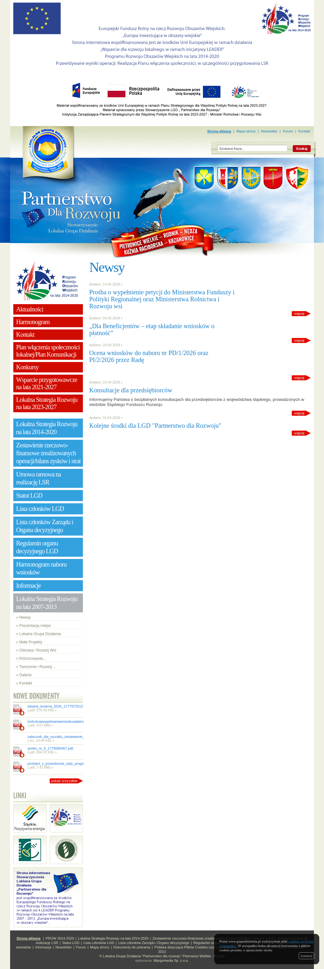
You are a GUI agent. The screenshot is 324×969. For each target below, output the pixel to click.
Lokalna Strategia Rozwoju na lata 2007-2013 (47, 602)
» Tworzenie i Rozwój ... (36, 667)
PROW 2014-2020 (60, 938)
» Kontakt (24, 683)
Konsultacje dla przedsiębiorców (130, 390)
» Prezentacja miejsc (33, 625)
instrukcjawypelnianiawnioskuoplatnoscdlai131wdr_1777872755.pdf (80, 721)
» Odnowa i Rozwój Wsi (36, 650)
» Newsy (23, 617)
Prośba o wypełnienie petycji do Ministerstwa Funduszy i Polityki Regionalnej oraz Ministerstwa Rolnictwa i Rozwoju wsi (161, 299)
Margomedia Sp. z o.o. (171, 960)
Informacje (43, 947)
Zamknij (306, 956)
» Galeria (24, 675)
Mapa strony (246, 131)
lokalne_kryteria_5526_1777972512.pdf (58, 706)
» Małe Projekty (29, 642)
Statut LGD (70, 943)
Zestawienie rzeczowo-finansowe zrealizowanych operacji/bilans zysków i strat (213, 938)
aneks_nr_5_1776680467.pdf (50, 748)
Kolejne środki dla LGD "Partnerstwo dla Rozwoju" (155, 425)
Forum (288, 131)
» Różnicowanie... (31, 658)
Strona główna (219, 131)
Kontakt (304, 131)
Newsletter (269, 131)
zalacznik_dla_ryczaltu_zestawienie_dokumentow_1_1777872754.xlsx (82, 737)
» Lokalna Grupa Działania (38, 634)
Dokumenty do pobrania (131, 947)
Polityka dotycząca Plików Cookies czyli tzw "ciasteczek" (197, 947)
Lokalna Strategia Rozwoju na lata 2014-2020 (113, 938)
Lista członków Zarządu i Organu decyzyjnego (153, 943)
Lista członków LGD (99, 943)
